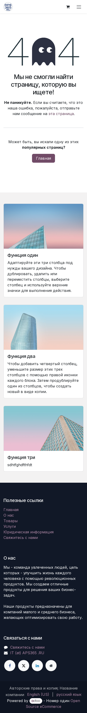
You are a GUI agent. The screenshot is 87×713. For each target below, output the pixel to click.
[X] (23, 665)
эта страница (61, 113)
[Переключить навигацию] (79, 7)
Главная (43, 158)
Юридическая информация (28, 532)
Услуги (9, 526)
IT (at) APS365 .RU (27, 652)
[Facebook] (9, 665)
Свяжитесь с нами (20, 537)
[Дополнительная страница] (51, 665)
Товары (10, 520)
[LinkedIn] (37, 665)
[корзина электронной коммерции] (67, 6)
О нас (8, 515)
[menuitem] (38, 694)
